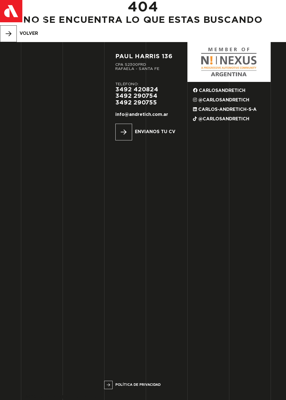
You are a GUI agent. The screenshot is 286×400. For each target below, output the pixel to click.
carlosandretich (219, 90)
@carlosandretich (221, 99)
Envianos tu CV (155, 132)
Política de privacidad (138, 384)
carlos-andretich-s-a (225, 109)
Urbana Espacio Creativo (67, 396)
